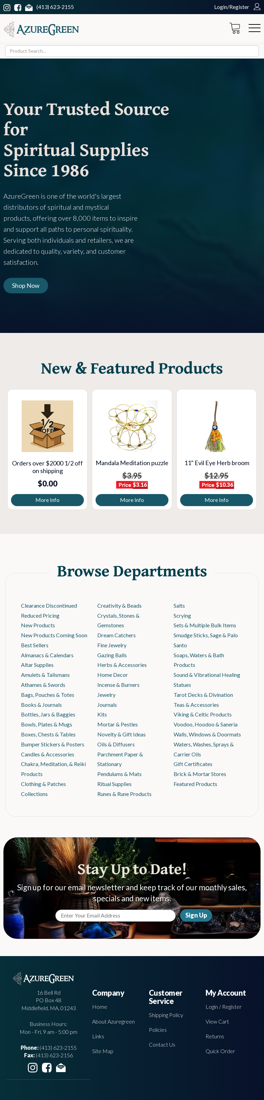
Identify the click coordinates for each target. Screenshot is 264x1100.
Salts (179, 605)
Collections (34, 793)
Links (98, 1036)
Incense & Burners (118, 684)
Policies (158, 1029)
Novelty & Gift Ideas (121, 734)
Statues (182, 684)
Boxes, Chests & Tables (48, 734)
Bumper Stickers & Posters (52, 744)
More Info (47, 499)
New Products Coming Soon (54, 635)
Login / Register (224, 1006)
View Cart (217, 1021)
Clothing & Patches (43, 784)
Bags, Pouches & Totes (47, 694)
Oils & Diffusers (116, 744)
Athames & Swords (43, 684)
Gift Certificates (193, 764)
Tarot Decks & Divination (203, 694)
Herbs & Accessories (122, 664)
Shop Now (26, 285)
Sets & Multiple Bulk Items (205, 625)
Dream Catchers (116, 635)
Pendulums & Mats (119, 774)
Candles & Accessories (47, 754)
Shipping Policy (166, 1015)
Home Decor (112, 674)
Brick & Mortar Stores (200, 774)
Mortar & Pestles (117, 724)
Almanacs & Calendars (47, 655)
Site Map (102, 1051)
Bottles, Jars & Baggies (48, 714)
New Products (38, 625)
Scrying (182, 615)
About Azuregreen (113, 1021)
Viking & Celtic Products (203, 714)
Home (99, 1006)
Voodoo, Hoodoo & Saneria (206, 724)
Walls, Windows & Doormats (207, 734)
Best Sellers (34, 645)
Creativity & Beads (119, 605)
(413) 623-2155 (55, 6)
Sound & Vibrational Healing (207, 674)
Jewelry (106, 694)
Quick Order (220, 1051)
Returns (215, 1036)
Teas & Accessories (196, 704)
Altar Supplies (37, 664)
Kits (102, 714)
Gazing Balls (112, 655)
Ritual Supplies (114, 784)
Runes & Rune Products (124, 793)
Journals (107, 704)
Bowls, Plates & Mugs (46, 724)
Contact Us (162, 1044)
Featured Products (195, 784)
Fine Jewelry (111, 645)
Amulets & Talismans (45, 674)
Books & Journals (41, 704)
